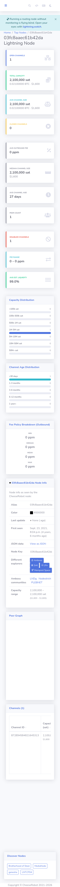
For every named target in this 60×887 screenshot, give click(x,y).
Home (7, 32)
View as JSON (38, 544)
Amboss (36, 560)
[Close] (55, 19)
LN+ (44, 565)
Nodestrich (45, 578)
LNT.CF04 (27, 872)
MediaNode (40, 865)
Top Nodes (20, 32)
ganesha (13, 872)
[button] (29, 5)
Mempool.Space (40, 570)
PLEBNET (37, 582)
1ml (34, 565)
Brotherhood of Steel (19, 865)
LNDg (33, 578)
